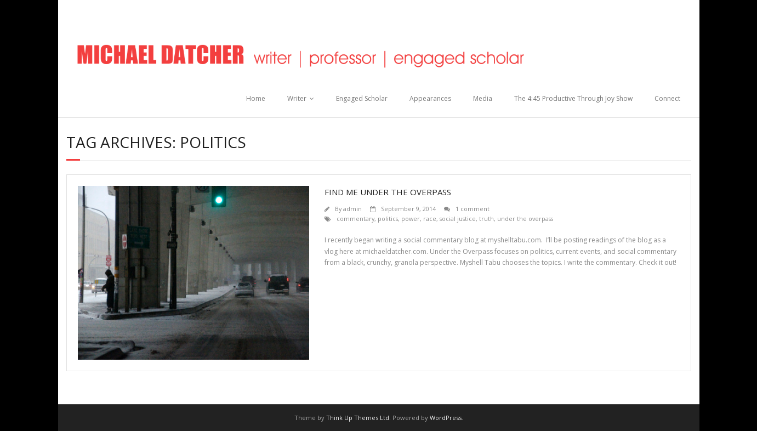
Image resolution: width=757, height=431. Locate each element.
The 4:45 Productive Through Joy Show (573, 98)
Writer (296, 98)
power (410, 218)
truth (486, 218)
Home (255, 98)
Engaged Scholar (362, 98)
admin (352, 209)
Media (482, 98)
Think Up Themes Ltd (357, 417)
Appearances (430, 98)
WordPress (446, 417)
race (429, 218)
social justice (458, 218)
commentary (355, 218)
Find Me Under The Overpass (388, 191)
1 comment (473, 209)
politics (388, 218)
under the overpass (525, 218)
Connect (667, 98)
